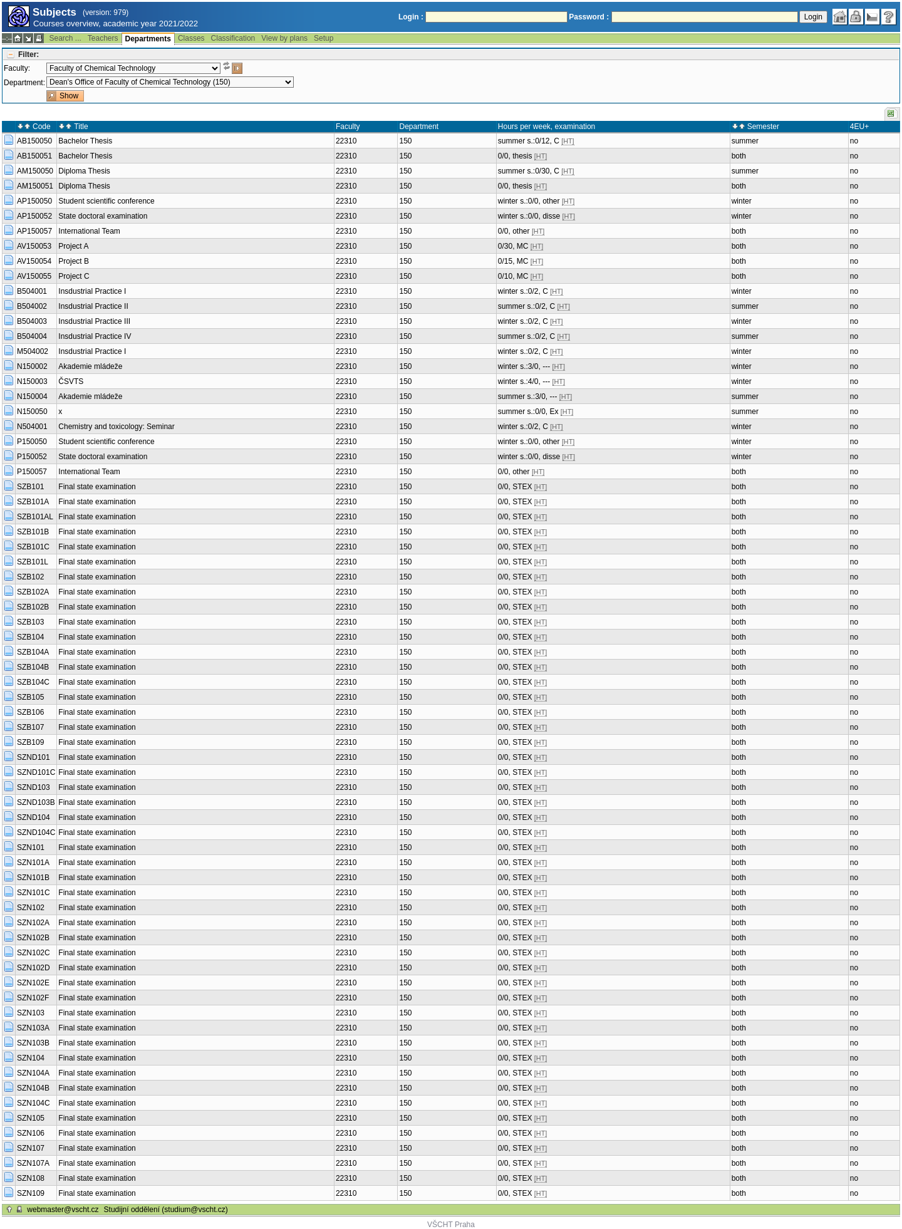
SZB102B (33, 607)
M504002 (32, 351)
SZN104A (33, 1073)
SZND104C (36, 832)
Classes (191, 38)
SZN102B (33, 937)
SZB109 (30, 742)
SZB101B (33, 531)
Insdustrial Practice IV (94, 336)
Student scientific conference (106, 201)
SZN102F (33, 997)
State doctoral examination (102, 216)
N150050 (32, 411)
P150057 (32, 471)
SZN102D (33, 967)
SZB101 (30, 486)
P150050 (32, 441)
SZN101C (33, 892)
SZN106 (30, 1133)
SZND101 (33, 757)
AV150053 (34, 246)
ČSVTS (70, 381)
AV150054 (34, 261)
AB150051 (34, 156)
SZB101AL (35, 516)
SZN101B (33, 877)
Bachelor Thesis (85, 141)
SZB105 (30, 697)
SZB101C (33, 546)
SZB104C (33, 682)
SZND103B (36, 802)
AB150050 (34, 141)
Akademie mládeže (90, 366)
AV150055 (34, 276)
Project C (73, 276)
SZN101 (30, 847)
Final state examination (96, 486)
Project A (73, 246)
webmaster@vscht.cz (62, 1209)
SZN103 (30, 1013)
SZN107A (33, 1163)
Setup (323, 38)
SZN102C (33, 952)
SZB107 (30, 727)
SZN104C (33, 1103)
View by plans (284, 38)
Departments (148, 38)
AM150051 (35, 186)
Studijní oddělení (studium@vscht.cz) (166, 1209)
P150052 (32, 456)
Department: (24, 82)
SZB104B (33, 667)
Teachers (103, 38)
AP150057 (34, 231)
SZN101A (33, 862)
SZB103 (30, 622)
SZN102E (33, 982)
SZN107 (30, 1148)
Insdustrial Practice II (93, 306)
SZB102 (30, 577)
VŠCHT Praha (451, 1224)
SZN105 (30, 1118)
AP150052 (34, 216)
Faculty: (17, 68)
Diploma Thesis (84, 171)
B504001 (32, 291)
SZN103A (33, 1028)
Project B (73, 261)
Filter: (28, 54)
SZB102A (33, 592)
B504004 (32, 336)
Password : (589, 17)
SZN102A (33, 922)
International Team (89, 231)
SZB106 (30, 712)
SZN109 (30, 1193)
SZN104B (33, 1088)
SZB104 (30, 637)
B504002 (32, 306)
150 (405, 141)
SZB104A (33, 652)
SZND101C (36, 772)
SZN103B (33, 1043)
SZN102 (30, 907)
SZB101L (32, 561)
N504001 (32, 426)
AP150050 (34, 201)
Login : (410, 17)
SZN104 (30, 1058)
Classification (233, 38)
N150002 (32, 366)
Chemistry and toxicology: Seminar (116, 426)
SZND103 (33, 787)
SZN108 (30, 1178)
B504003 (32, 321)
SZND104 (33, 817)
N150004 (32, 396)
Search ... (65, 38)
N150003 (32, 381)
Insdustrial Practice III (94, 321)
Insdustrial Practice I (92, 291)
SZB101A (33, 501)
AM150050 (35, 171)
